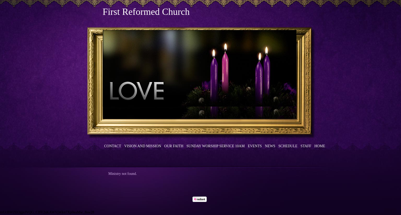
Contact (112, 146)
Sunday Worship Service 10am (215, 146)
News (270, 146)
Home (319, 146)
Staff (306, 146)
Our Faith (173, 146)
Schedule (287, 146)
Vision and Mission (142, 146)
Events (255, 146)
